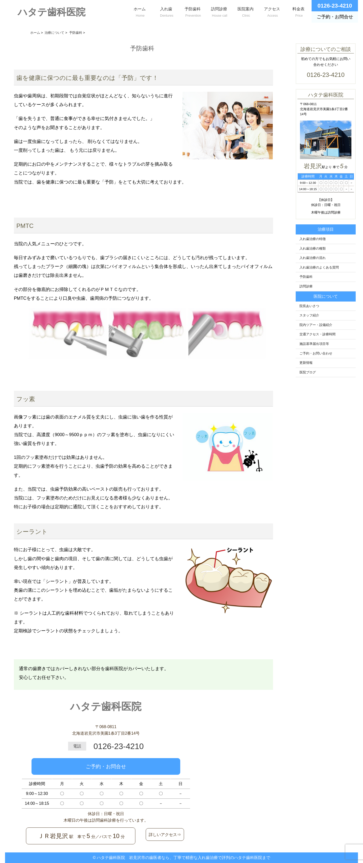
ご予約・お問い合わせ (315, 353)
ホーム (139, 11)
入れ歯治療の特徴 (312, 239)
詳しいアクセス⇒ (165, 834)
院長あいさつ (309, 306)
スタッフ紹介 (309, 315)
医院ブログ (307, 372)
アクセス (272, 11)
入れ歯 (166, 11)
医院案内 (245, 11)
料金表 (298, 11)
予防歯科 (192, 11)
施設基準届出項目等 (314, 344)
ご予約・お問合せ (106, 766)
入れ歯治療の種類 (312, 248)
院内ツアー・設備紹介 (315, 325)
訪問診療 (219, 11)
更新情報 (306, 363)
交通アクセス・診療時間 (317, 334)
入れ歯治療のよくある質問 (319, 267)
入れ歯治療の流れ (312, 258)
